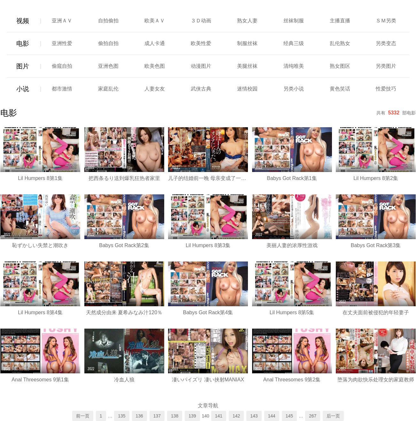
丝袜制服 (293, 20)
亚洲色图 (108, 66)
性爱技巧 (386, 88)
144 (271, 415)
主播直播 (340, 20)
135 (121, 415)
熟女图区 (340, 66)
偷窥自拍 (62, 66)
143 (254, 415)
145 (289, 415)
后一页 (333, 415)
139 (192, 415)
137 (157, 415)
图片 (22, 66)
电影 (22, 43)
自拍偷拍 (108, 20)
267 (312, 415)
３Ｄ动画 (201, 20)
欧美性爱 (201, 43)
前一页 (82, 415)
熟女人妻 (247, 20)
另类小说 (293, 88)
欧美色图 (154, 66)
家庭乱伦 (108, 88)
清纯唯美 (293, 66)
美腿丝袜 (247, 66)
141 (218, 415)
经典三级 (293, 43)
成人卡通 (154, 43)
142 (236, 415)
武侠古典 (201, 88)
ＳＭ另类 (386, 20)
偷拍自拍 (108, 43)
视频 (22, 20)
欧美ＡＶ (154, 20)
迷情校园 (247, 88)
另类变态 (386, 43)
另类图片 (386, 66)
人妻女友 (154, 88)
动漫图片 (201, 66)
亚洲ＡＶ (62, 20)
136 (139, 415)
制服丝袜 (247, 43)
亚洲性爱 (62, 43)
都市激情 (62, 88)
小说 (22, 88)
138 (174, 415)
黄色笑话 (340, 88)
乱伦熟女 (340, 43)
